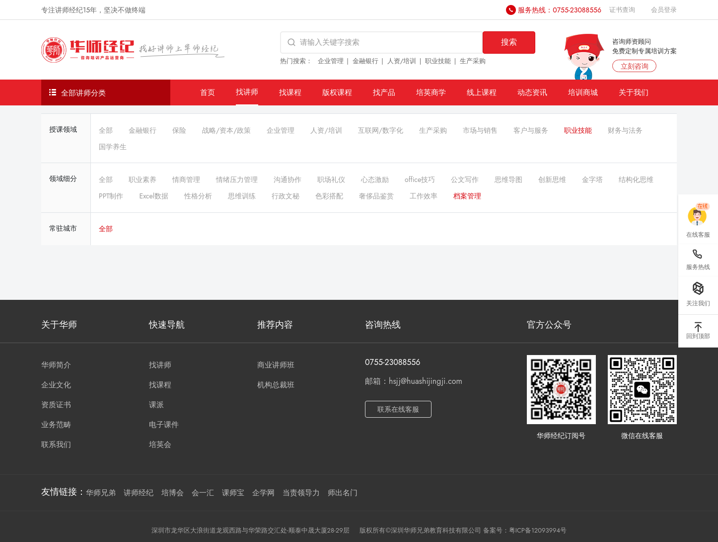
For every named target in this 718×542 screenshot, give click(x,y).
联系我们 (56, 444)
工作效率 (423, 196)
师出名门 (343, 492)
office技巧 (420, 179)
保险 (179, 130)
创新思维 (552, 179)
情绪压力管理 (237, 179)
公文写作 (465, 179)
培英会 (160, 444)
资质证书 (56, 404)
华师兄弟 (101, 492)
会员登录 (664, 9)
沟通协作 (287, 179)
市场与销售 (480, 130)
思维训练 (242, 196)
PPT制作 (111, 196)
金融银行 (365, 61)
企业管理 (331, 61)
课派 (156, 404)
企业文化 (56, 384)
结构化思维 (636, 179)
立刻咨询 (634, 66)
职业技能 (438, 61)
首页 (207, 92)
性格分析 (198, 196)
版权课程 (337, 92)
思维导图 (508, 179)
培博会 (172, 492)
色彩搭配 (329, 196)
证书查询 (622, 9)
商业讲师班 (275, 365)
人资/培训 (402, 61)
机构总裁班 (275, 384)
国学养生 (113, 147)
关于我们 (633, 92)
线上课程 (482, 92)
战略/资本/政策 (226, 130)
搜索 (509, 42)
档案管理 (467, 196)
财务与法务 (625, 130)
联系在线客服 (398, 409)
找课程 (290, 92)
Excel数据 (153, 196)
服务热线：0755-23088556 (559, 10)
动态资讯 (532, 92)
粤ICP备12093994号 (538, 530)
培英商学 (431, 92)
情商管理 (186, 179)
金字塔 (592, 179)
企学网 (263, 492)
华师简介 (56, 365)
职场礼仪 (331, 179)
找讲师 (247, 92)
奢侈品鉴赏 (376, 196)
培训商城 (583, 92)
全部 (106, 130)
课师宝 (233, 492)
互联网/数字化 (380, 130)
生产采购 (473, 61)
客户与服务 (530, 130)
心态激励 (375, 179)
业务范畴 (56, 424)
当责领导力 (301, 492)
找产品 (384, 92)
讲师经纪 (138, 492)
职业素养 (142, 179)
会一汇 (203, 492)
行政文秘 (285, 196)
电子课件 (164, 424)
